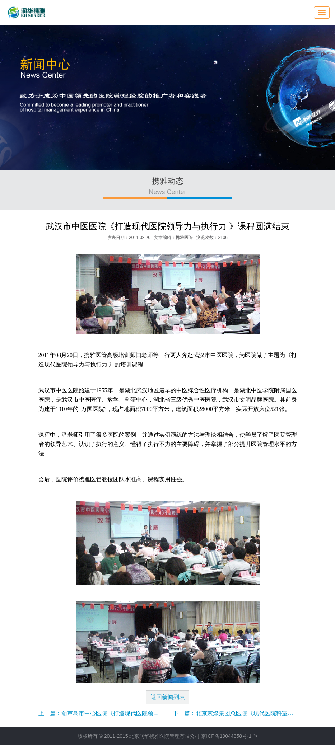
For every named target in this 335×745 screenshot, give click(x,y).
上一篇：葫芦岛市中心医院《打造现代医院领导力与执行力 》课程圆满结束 (133, 713)
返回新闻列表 (167, 697)
